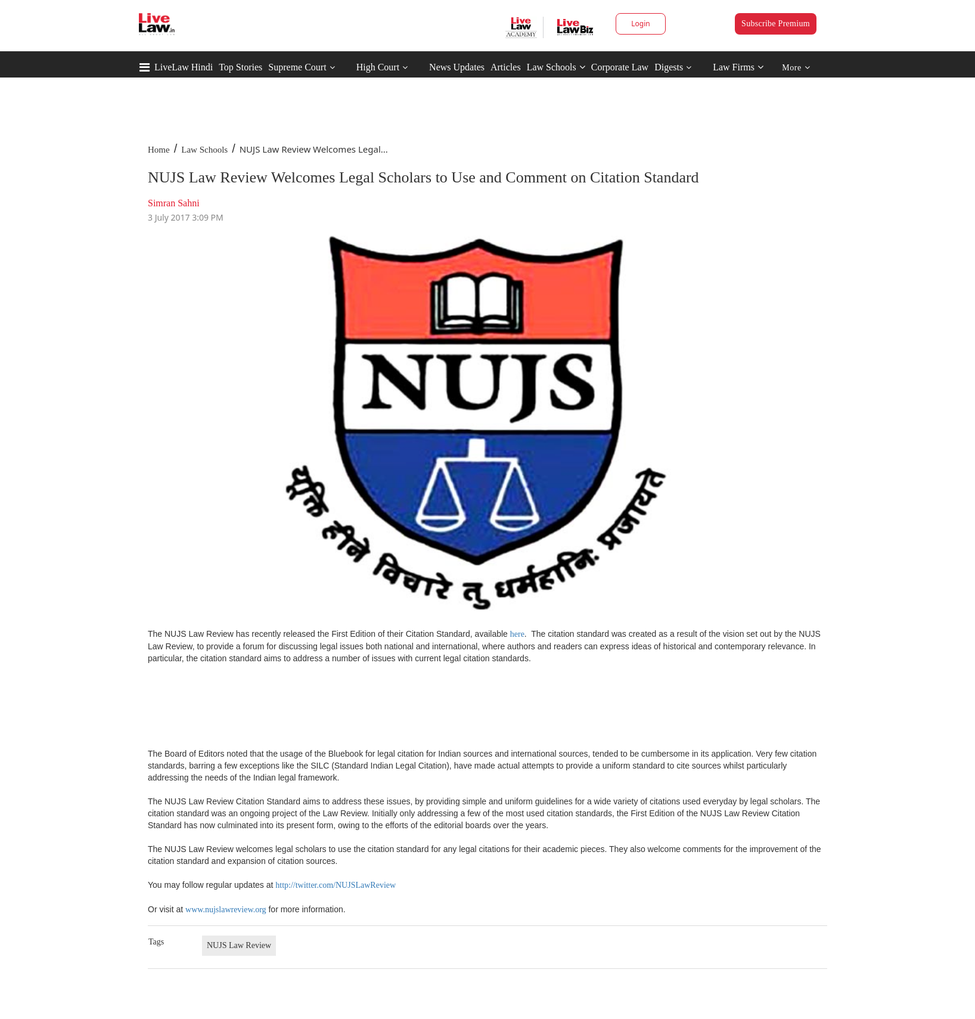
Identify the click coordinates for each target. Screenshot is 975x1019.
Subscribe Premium (775, 23)
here (517, 634)
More (796, 67)
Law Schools (556, 67)
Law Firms (738, 67)
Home (159, 149)
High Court (377, 67)
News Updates (457, 67)
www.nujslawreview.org (225, 909)
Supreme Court (297, 67)
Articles (505, 67)
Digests (668, 67)
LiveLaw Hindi (183, 67)
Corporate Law (619, 67)
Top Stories (240, 67)
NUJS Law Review (239, 945)
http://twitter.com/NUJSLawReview (335, 885)
